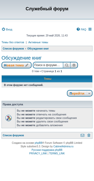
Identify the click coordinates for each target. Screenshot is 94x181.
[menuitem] (7, 29)
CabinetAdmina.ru (63, 146)
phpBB (38, 143)
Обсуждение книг (22, 58)
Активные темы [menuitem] (38, 42)
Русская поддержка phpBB (47, 150)
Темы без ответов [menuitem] (13, 42)
